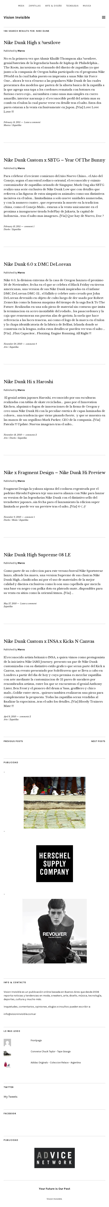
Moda (21, 6)
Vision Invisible (17, 17)
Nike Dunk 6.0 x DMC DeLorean (37, 264)
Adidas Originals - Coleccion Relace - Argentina (56, 1062)
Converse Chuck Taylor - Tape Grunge (51, 1051)
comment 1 (29, 226)
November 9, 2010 (12, 517)
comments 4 (31, 344)
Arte (6, 347)
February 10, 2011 (12, 226)
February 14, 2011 (12, 122)
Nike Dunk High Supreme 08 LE (37, 554)
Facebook (10, 1113)
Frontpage (36, 1040)
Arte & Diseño (53, 6)
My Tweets (10, 1096)
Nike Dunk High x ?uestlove (32, 42)
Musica (87, 6)
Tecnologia (72, 6)
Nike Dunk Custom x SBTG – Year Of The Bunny (54, 160)
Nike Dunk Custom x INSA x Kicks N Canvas (49, 641)
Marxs (21, 50)
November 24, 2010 (13, 344)
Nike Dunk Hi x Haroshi (28, 381)
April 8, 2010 (10, 716)
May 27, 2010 (10, 603)
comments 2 (31, 434)
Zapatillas (35, 6)
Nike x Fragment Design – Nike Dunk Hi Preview (54, 472)
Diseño (7, 229)
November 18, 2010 (13, 434)
